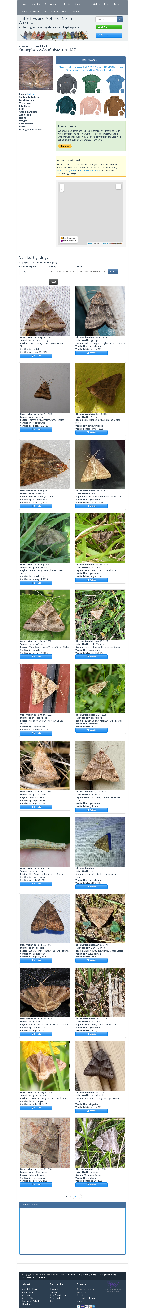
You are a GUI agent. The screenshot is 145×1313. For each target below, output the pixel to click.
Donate (75, 11)
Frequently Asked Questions (30, 1302)
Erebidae (31, 94)
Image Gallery (93, 4)
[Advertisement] (72, 1230)
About (36, 4)
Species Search (50, 11)
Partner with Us (56, 1298)
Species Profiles (30, 11)
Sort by (52, 266)
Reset (53, 281)
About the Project (30, 1289)
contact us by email (66, 170)
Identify (66, 4)
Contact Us (28, 1277)
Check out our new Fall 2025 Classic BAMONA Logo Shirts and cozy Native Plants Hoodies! (90, 68)
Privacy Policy (89, 1274)
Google (105, 243)
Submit (113, 271)
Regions (78, 4)
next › (76, 1196)
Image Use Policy (108, 1274)
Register (53, 1301)
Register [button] (103, 35)
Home (25, 4)
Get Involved (51, 4)
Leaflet (89, 243)
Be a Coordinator (57, 1295)
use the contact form (90, 170)
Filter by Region (27, 266)
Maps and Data (112, 4)
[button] (21, 73)
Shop (64, 11)
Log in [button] (102, 26)
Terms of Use (73, 1274)
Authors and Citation (28, 1293)
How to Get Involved (55, 1290)
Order (80, 266)
